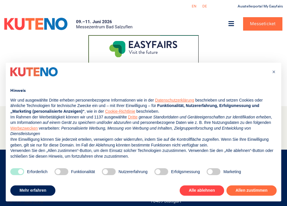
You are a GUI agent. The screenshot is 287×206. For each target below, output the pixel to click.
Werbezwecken (24, 128)
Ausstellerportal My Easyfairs (260, 6)
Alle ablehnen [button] (202, 190)
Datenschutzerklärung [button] (174, 100)
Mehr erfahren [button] (33, 190)
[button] (231, 24)
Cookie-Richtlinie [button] (120, 111)
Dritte (132, 117)
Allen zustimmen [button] (251, 190)
